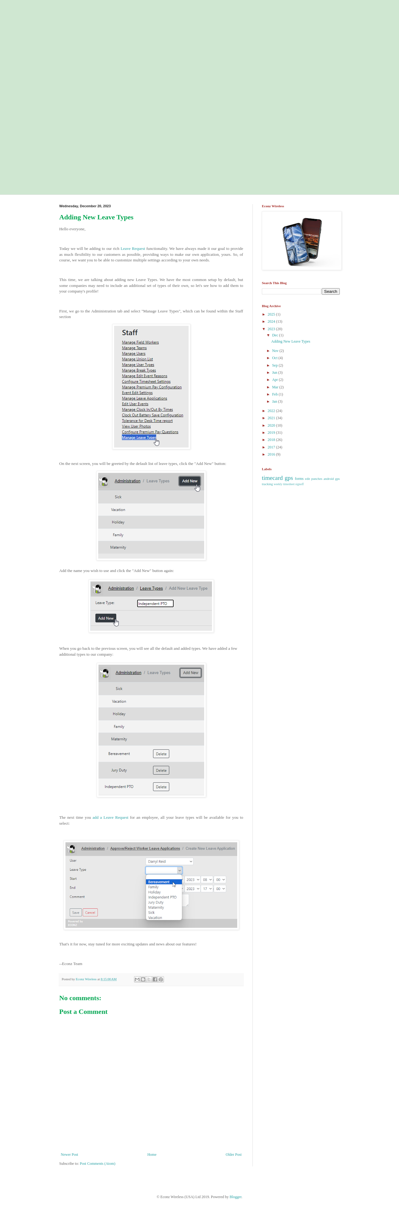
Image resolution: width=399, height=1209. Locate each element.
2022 (272, 411)
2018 (272, 440)
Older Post (234, 1154)
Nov (276, 351)
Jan (275, 401)
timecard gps (277, 478)
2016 (272, 454)
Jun (275, 372)
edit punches (313, 478)
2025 (272, 314)
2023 (272, 329)
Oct (275, 358)
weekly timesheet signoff (289, 484)
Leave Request (133, 248)
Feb (275, 394)
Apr (275, 379)
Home (151, 1154)
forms (299, 478)
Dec (275, 335)
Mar (275, 387)
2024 (272, 321)
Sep (275, 365)
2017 (272, 447)
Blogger (236, 1197)
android (329, 478)
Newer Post (69, 1154)
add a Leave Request (110, 817)
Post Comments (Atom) (97, 1163)
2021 (272, 418)
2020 (272, 425)
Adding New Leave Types (290, 341)
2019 (272, 432)
